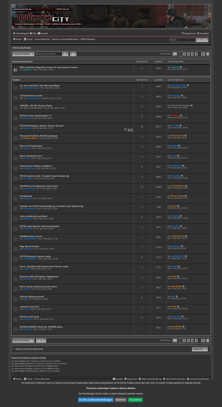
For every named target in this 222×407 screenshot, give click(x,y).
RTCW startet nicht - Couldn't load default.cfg (44, 176)
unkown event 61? (30, 306)
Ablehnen (121, 399)
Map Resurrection (29, 246)
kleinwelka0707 (34, 98)
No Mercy (175, 115)
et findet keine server (31, 95)
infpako (26, 118)
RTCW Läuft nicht (29, 316)
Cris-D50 (175, 125)
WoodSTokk (176, 286)
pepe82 (26, 148)
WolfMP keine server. (31, 236)
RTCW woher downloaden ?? (35, 115)
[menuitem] (33, 33)
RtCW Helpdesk (22, 48)
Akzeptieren (135, 399)
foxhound (27, 319)
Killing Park (28, 168)
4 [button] (192, 53)
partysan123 (29, 188)
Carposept (176, 95)
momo (26, 158)
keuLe (26, 309)
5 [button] (196, 53)
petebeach (28, 249)
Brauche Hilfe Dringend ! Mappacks (39, 276)
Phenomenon (29, 208)
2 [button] (184, 53)
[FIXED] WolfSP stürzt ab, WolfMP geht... (42, 327)
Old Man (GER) (30, 138)
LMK (25, 299)
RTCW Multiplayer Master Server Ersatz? (42, 125)
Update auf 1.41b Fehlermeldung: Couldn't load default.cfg (51, 206)
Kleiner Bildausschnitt (32, 296)
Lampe (26, 269)
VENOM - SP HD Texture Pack (36, 105)
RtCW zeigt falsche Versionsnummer (39, 226)
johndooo (27, 229)
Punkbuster (26, 196)
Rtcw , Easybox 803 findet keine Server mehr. (44, 266)
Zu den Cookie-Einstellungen (95, 399)
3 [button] (188, 53)
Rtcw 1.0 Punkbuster (31, 146)
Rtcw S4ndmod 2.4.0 (31, 156)
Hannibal (27, 219)
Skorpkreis (176, 316)
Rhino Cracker (177, 136)
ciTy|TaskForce (178, 186)
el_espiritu (28, 178)
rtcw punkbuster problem (33, 216)
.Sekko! (26, 289)
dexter (174, 206)
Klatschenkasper (31, 88)
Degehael (27, 329)
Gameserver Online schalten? (36, 166)
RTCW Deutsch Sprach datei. (35, 256)
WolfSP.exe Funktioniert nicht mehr (39, 186)
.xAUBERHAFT (30, 239)
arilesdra (27, 128)
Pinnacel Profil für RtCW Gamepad (38, 136)
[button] (174, 54)
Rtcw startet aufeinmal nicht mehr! (38, 286)
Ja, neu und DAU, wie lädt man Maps (39, 85)
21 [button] (203, 53)
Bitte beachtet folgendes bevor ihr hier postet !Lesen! (49, 67)
